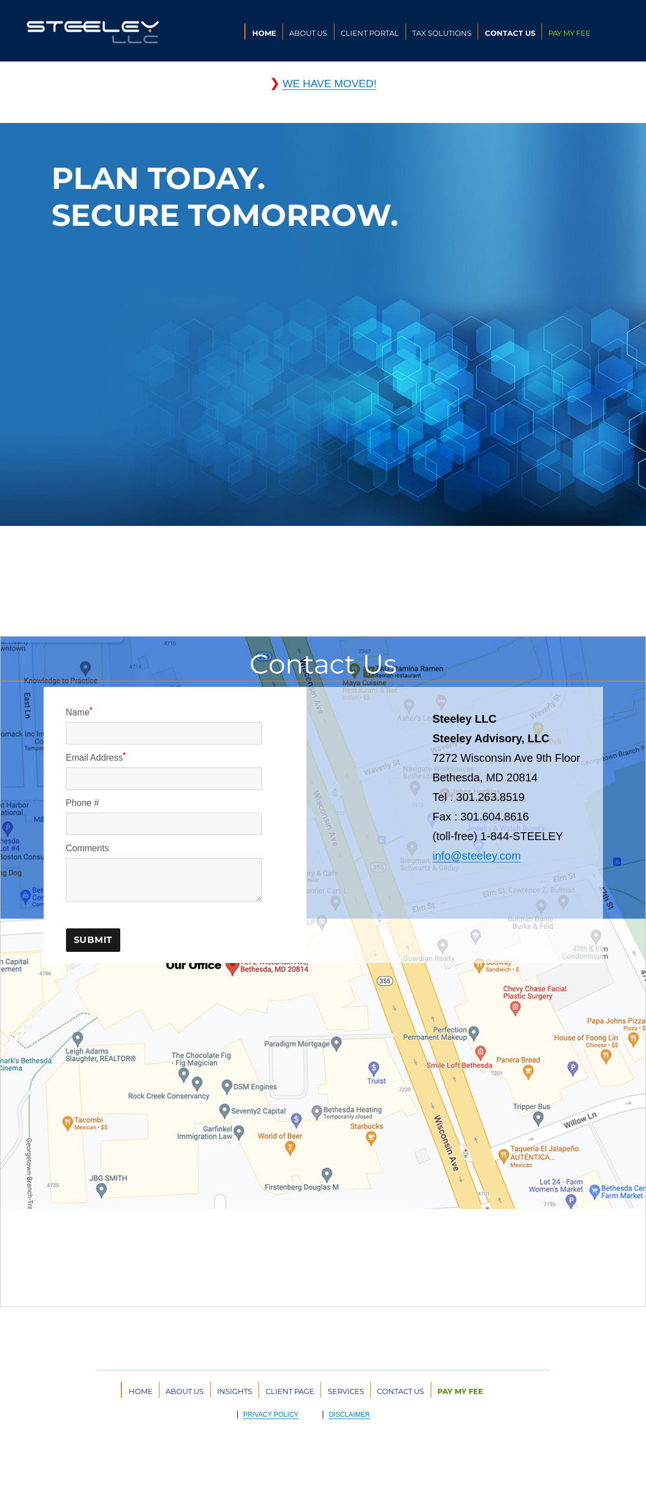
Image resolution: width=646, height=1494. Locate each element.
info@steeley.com (476, 856)
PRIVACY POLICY (271, 1415)
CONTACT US (510, 33)
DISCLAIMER (349, 1415)
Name (79, 711)
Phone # (83, 803)
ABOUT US (308, 33)
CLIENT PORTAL (370, 33)
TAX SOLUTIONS (441, 33)
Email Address (96, 756)
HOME (264, 33)
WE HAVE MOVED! (329, 83)
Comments (87, 848)
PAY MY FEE (569, 33)
